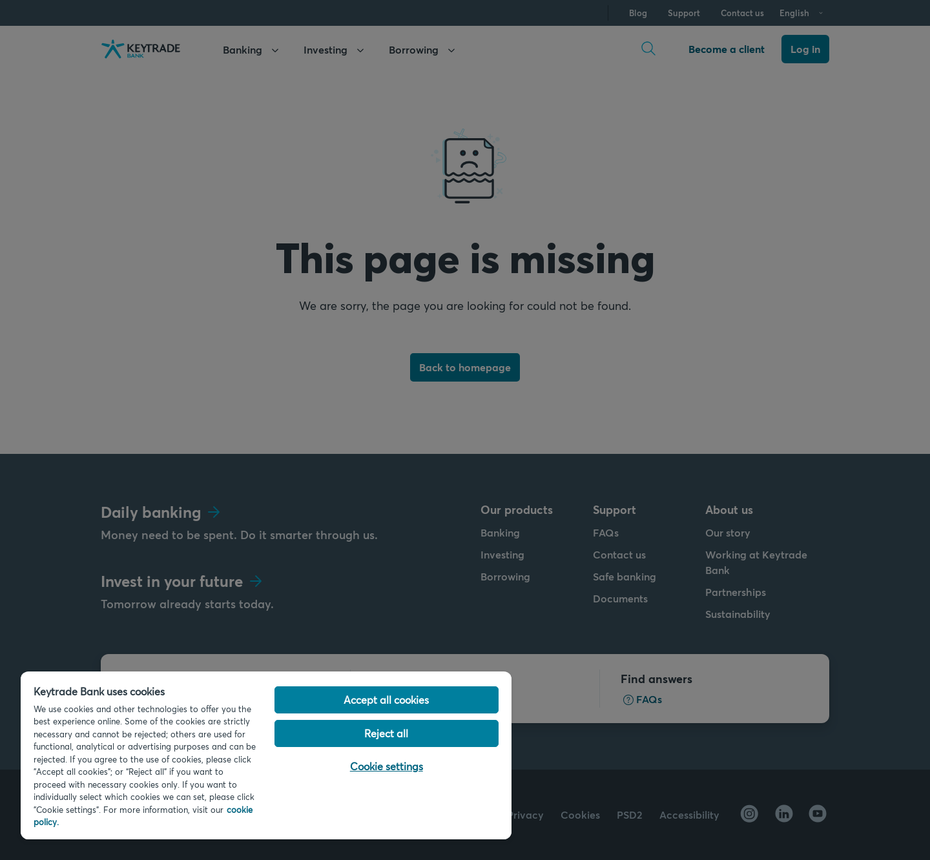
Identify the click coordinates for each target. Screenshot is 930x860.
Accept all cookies (386, 699)
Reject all (386, 733)
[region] (266, 755)
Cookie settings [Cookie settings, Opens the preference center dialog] (386, 766)
